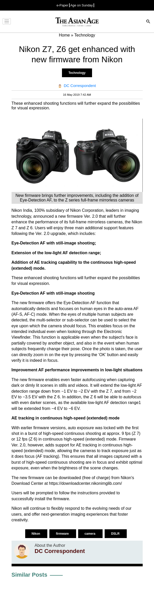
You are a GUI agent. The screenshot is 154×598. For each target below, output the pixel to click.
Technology (76, 73)
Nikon (36, 533)
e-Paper (62, 5)
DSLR (115, 533)
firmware (62, 533)
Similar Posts (29, 574)
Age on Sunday (81, 5)
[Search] (148, 22)
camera (90, 533)
